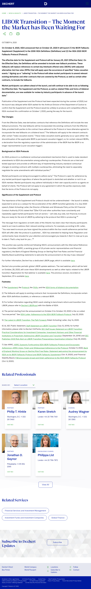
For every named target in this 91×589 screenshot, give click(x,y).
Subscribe (57, 542)
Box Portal (6, 570)
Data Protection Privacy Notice (56, 579)
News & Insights (15, 13)
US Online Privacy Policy (28, 579)
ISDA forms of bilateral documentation (62, 287)
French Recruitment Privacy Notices (71, 580)
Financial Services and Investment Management (25, 510)
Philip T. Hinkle (16, 411)
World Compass (30, 567)
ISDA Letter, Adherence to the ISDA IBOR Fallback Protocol (45, 314)
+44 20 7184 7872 (51, 460)
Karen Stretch (47, 411)
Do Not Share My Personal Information (35, 582)
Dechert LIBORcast (29, 305)
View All (45, 485)
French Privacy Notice (53, 580)
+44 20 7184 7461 (51, 417)
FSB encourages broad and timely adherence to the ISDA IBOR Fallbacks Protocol (50, 358)
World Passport (30, 570)
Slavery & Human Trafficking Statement (12, 582)
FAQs (35, 287)
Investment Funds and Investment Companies (24, 518)
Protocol (25, 287)
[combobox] (24, 385)
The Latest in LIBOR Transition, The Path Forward (25, 320)
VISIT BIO (10, 425)
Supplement (12, 287)
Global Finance (57, 518)
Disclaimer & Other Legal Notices (10, 579)
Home (4, 13)
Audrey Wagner (78, 411)
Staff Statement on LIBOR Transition (41, 326)
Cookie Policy (42, 579)
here (73, 260)
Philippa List (46, 455)
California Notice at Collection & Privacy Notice (14, 580)
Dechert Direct (7, 567)
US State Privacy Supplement (37, 580)
